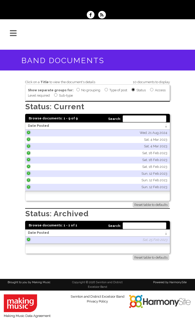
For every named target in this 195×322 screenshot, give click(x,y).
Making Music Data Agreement (27, 316)
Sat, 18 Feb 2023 (51, 153)
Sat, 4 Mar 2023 (52, 139)
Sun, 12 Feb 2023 (51, 173)
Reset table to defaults (151, 205)
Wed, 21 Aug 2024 (50, 133)
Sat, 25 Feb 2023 (49, 240)
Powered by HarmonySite (170, 282)
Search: (137, 119)
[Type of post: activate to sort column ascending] (146, 126)
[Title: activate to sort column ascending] (94, 126)
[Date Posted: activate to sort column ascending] (45, 126)
